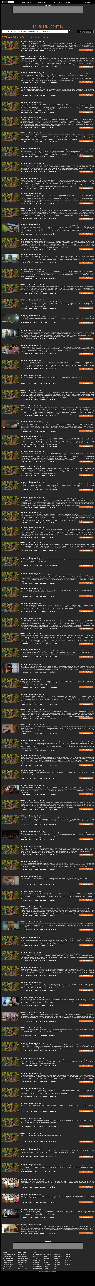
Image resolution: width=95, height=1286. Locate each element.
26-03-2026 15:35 (26, 95)
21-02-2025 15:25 (26, 884)
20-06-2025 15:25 (26, 596)
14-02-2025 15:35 (26, 900)
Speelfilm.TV (68, 1254)
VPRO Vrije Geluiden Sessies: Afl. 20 (32, 679)
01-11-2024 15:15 (26, 1127)
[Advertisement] (24, 9)
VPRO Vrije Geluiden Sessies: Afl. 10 (32, 72)
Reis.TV (56, 1266)
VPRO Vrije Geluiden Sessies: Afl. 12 (32, 42)
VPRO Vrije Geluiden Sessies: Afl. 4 (32, 163)
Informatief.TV (37, 1269)
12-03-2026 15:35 (26, 128)
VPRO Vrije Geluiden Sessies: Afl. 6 (32, 133)
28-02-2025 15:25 (26, 869)
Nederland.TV (42, 2)
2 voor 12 (20, 1267)
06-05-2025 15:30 (26, 687)
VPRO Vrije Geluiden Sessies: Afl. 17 (32, 725)
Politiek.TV (57, 1264)
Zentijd (20, 1265)
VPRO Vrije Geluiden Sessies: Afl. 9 (32, 87)
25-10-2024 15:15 (26, 1142)
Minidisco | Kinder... (8, 1269)
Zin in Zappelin (7, 1257)
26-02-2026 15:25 (26, 157)
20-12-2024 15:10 (26, 1021)
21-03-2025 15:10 (26, 824)
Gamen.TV (36, 1262)
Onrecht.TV (57, 1260)
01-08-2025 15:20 (26, 507)
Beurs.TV (35, 1256)
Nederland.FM (26, 2)
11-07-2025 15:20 (26, 551)
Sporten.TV (68, 1258)
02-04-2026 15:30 (26, 82)
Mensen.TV (47, 1264)
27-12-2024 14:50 (26, 1005)
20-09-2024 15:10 (26, 1217)
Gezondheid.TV (37, 1266)
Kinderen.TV (47, 1258)
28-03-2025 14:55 (26, 809)
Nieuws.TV (57, 1258)
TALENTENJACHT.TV (48, 26)
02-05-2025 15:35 (26, 705)
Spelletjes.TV (68, 1256)
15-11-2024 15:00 (26, 1096)
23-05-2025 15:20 (26, 657)
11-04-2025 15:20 (26, 778)
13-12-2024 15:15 (26, 1036)
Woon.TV (67, 1264)
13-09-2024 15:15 (26, 1233)
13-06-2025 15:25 (26, 611)
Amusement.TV (37, 1254)
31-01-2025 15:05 (26, 930)
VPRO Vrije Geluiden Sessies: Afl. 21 (32, 664)
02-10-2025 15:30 (26, 416)
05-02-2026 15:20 (26, 204)
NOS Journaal (7, 1267)
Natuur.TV (57, 1254)
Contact (68, 2)
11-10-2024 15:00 (26, 1172)
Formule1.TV (36, 1260)
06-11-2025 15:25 (26, 339)
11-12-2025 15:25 (26, 249)
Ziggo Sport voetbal (9, 1255)
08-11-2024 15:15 (26, 1111)
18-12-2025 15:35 (26, 234)
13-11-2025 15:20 (26, 323)
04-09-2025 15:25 (26, 446)
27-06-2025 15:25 (26, 583)
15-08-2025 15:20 (26, 475)
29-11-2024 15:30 (26, 1066)
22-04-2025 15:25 (26, 750)
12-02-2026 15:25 (26, 188)
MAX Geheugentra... (8, 1259)
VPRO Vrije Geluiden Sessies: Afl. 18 (32, 710)
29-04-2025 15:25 (26, 718)
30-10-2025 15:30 (26, 354)
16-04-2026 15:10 (26, 50)
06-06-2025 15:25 (26, 629)
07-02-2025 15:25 (26, 915)
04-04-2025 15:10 (26, 794)
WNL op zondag (22, 1261)
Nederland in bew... (8, 1261)
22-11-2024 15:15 (26, 1082)
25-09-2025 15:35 (26, 431)
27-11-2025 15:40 (26, 278)
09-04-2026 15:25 (26, 67)
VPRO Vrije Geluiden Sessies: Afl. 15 (32, 452)
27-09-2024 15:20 (26, 1202)
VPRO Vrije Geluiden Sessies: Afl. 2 (31, 194)
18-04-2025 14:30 (26, 765)
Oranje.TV (57, 1262)
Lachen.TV (46, 1262)
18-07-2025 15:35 (26, 538)
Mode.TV (46, 1266)
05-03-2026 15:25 (26, 141)
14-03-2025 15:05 (26, 840)
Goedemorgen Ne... (8, 1263)
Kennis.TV (46, 1256)
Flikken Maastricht (23, 1259)
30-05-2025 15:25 (26, 644)
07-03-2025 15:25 (26, 855)
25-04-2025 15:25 (26, 733)
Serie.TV (56, 1269)
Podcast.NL (57, 2)
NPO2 (36, 50)
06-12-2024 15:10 (26, 1051)
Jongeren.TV (47, 1254)
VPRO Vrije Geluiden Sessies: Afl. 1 (31, 209)
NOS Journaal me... (8, 1265)
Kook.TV (46, 1260)
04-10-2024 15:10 (26, 1187)
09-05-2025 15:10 (26, 672)
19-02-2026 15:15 (26, 172)
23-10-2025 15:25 (26, 369)
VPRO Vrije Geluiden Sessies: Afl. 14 (32, 224)
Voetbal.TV (68, 1260)
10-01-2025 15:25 (26, 976)
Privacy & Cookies (84, 2)
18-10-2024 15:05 (26, 1157)
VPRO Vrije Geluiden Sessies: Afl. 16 (32, 740)
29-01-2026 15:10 (26, 219)
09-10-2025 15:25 (26, 399)
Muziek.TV (52, 50)
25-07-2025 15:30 (26, 522)
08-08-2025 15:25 (26, 490)
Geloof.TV (36, 1264)
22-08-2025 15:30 (26, 462)
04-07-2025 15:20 (26, 566)
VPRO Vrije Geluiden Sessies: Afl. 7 (31, 118)
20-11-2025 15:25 (26, 293)
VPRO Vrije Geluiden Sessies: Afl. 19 (32, 695)
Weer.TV (67, 1262)
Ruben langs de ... (23, 1257)
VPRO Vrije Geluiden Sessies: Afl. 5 (32, 148)
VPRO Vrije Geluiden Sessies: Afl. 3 (32, 178)
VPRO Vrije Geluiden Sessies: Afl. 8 (32, 103)
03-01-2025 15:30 (26, 990)
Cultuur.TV (43, 50)
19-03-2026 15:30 (26, 112)
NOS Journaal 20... (23, 1269)
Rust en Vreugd (22, 1263)
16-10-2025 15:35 (26, 383)
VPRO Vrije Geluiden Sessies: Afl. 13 (32, 239)
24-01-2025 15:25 (26, 946)
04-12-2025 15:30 (26, 263)
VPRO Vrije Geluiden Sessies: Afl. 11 (32, 57)
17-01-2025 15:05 (26, 961)
